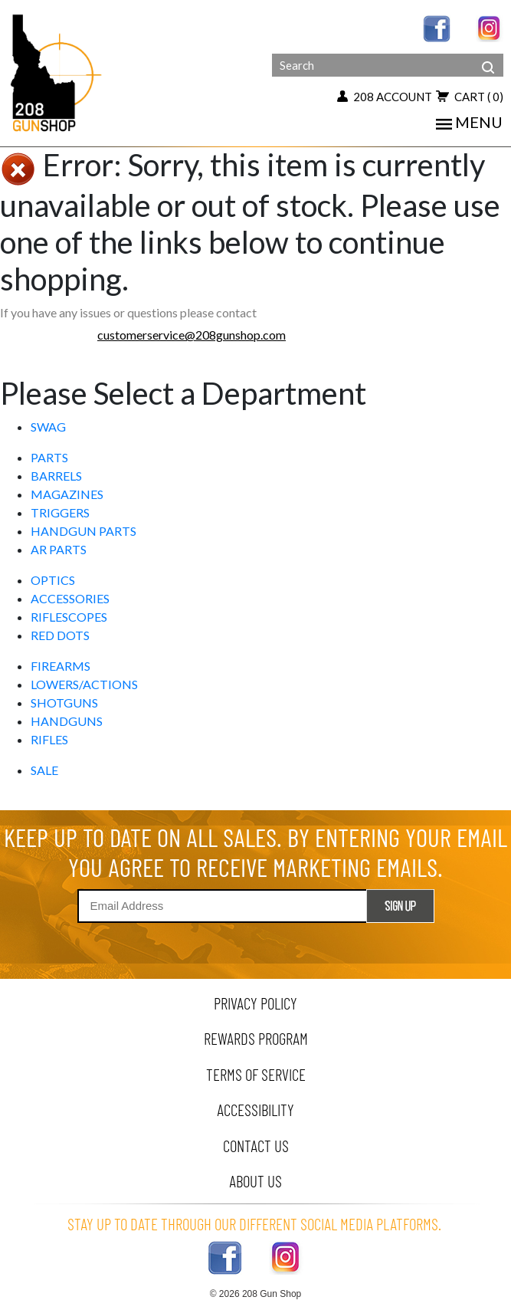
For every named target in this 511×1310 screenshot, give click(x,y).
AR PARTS (59, 549)
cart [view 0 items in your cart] (469, 96)
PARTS (49, 457)
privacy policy (255, 1003)
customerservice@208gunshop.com (191, 334)
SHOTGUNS (64, 702)
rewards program (256, 1038)
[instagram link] (489, 27)
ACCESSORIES (70, 598)
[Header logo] (57, 71)
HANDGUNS (67, 721)
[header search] (488, 55)
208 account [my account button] (384, 96)
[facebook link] (436, 27)
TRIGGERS (60, 512)
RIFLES (49, 739)
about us (255, 1180)
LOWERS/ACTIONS (84, 684)
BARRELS (56, 475)
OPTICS (53, 580)
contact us (256, 1145)
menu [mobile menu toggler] (469, 121)
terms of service (256, 1074)
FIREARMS (60, 665)
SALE (44, 770)
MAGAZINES (67, 494)
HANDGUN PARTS (83, 531)
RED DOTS (60, 635)
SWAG (48, 426)
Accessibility (255, 1109)
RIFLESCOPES (69, 616)
